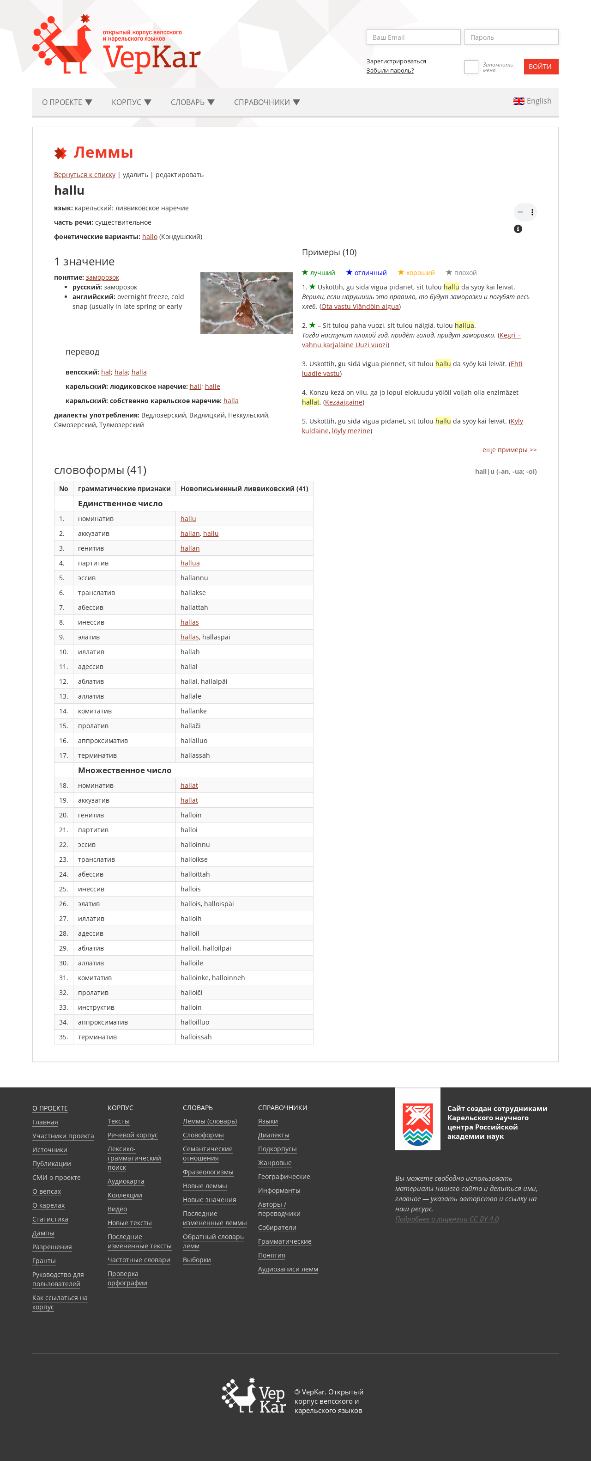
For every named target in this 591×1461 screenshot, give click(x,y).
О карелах (48, 1205)
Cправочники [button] (267, 102)
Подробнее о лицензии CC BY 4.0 (447, 1218)
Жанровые (275, 1162)
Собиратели (277, 1227)
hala (121, 372)
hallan (190, 533)
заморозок (102, 277)
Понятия (271, 1255)
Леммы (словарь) (210, 1121)
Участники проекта (63, 1135)
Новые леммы (205, 1185)
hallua (190, 563)
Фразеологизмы (208, 1171)
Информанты (279, 1190)
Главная (45, 1121)
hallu (188, 518)
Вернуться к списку (84, 174)
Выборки (197, 1259)
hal (106, 372)
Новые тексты (130, 1222)
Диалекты (273, 1134)
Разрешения (52, 1246)
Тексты (119, 1121)
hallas (190, 622)
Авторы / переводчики (279, 1209)
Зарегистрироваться (396, 61)
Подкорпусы (277, 1148)
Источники (49, 1149)
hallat (189, 785)
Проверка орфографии (127, 1278)
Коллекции (125, 1195)
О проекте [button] (67, 102)
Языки (268, 1121)
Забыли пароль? (390, 70)
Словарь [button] (193, 102)
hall (195, 386)
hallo (149, 236)
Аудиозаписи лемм (288, 1269)
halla (139, 372)
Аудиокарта (126, 1181)
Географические (284, 1176)
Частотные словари (139, 1259)
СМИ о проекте (56, 1177)
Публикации (51, 1163)
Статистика (50, 1219)
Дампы (43, 1232)
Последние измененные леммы (215, 1218)
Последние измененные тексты (140, 1241)
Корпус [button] (131, 102)
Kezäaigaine (343, 402)
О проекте (50, 1108)
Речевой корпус (133, 1134)
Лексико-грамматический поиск (134, 1158)
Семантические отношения (208, 1153)
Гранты (44, 1260)
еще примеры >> (509, 449)
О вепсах (46, 1191)
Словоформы (203, 1134)
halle (212, 386)
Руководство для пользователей (58, 1279)
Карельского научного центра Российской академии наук (488, 1127)
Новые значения (209, 1199)
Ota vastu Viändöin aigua (360, 306)
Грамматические (285, 1241)
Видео (117, 1208)
